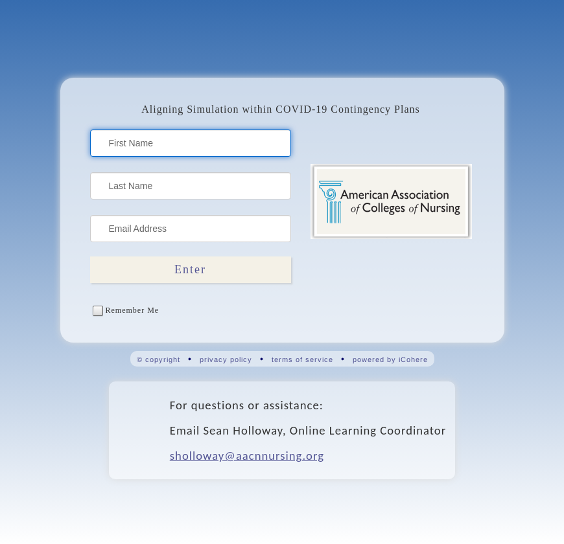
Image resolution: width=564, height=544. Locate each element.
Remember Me (126, 310)
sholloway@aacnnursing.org (247, 455)
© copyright (158, 359)
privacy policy (226, 359)
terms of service (302, 359)
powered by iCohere (390, 359)
